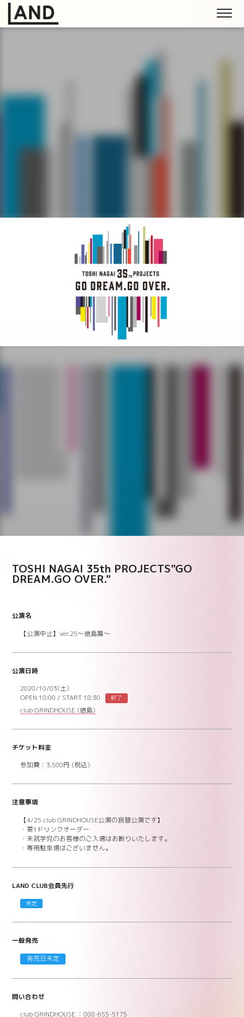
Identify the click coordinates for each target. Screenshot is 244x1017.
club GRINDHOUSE (58, 711)
